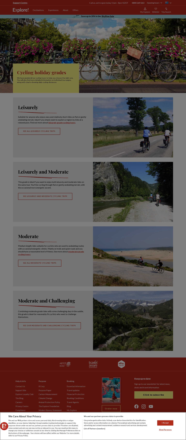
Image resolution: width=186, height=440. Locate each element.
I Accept (165, 423)
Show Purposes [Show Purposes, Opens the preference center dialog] (165, 430)
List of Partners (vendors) (94, 429)
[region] (93, 426)
